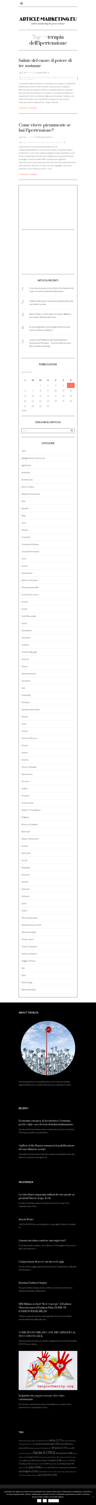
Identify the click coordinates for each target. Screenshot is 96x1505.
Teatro (24, 910)
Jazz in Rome (26, 1219)
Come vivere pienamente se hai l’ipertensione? (45, 127)
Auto (23, 501)
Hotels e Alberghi (29, 652)
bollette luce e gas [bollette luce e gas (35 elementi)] (36, 1448)
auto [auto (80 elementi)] (64, 1444)
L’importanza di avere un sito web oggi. (41, 1261)
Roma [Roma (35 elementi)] (44, 1467)
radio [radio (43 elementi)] (22, 1468)
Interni (24, 666)
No (45, 1501)
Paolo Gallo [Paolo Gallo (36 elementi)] (54, 1464)
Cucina (24, 566)
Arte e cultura (27, 487)
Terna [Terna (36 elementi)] (53, 1471)
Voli (23, 968)
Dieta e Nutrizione (29, 580)
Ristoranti (25, 831)
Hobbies (25, 645)
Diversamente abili (29, 587)
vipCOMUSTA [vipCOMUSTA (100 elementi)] (47, 1475)
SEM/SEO (26, 853)
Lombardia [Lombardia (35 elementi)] (64, 1457)
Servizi (24, 860)
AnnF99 (29, 72)
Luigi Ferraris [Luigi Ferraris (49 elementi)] (28, 1460)
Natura (24, 752)
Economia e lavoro (30, 594)
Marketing (26, 695)
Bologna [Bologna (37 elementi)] (47, 1448)
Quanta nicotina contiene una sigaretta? (42, 1240)
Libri (23, 688)
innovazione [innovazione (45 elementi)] (44, 1457)
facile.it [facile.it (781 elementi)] (44, 1452)
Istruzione (25, 680)
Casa (23, 522)
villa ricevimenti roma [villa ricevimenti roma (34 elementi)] (29, 1475)
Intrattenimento (28, 673)
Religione (25, 817)
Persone (25, 781)
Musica (24, 745)
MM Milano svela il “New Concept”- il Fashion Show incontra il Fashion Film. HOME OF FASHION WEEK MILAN (45, 1307)
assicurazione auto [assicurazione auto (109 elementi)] (48, 1443)
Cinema (24, 530)
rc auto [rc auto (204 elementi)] (33, 1467)
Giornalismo (26, 630)
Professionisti (27, 803)
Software (25, 889)
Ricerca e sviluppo (29, 824)
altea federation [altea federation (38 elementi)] (28, 1444)
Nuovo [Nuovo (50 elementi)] (26, 1464)
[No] (92, 1496)
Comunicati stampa (28, 77)
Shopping (25, 867)
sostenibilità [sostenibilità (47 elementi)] (43, 1472)
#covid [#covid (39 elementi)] (22, 1441)
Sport (23, 903)
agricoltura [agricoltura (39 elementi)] (44, 1441)
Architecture (27, 479)
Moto (23, 724)
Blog (23, 142)
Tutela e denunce (29, 946)
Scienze (24, 846)
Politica (24, 788)
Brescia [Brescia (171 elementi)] (59, 1447)
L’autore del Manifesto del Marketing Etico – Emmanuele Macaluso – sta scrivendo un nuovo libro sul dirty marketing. (50, 342)
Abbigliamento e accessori (33, 458)
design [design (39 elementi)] (29, 1453)
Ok (39, 1501)
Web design (26, 982)
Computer (26, 537)
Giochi (24, 623)
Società (31, 79)
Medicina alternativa (60, 77)
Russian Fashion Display (33, 1283)
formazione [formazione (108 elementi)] (64, 1453)
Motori (24, 731)
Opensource (27, 774)
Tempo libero (27, 939)
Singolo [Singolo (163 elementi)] (30, 1471)
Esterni (24, 601)
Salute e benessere (56, 142)
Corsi (23, 558)
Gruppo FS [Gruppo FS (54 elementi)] (32, 1457)
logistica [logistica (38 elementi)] (54, 1457)
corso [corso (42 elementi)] (22, 1453)
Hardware (26, 637)
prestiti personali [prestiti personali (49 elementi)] (66, 1464)
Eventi (24, 609)
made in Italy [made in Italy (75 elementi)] (42, 1460)
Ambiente (25, 472)
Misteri (24, 716)
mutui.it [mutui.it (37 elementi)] (66, 1460)
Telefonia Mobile (28, 932)
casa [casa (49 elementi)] (71, 1448)
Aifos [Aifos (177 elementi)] (55, 1440)
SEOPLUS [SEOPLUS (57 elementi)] (53, 1467)
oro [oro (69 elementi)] (45, 1463)
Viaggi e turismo (28, 961)
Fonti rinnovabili (28, 616)
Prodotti (25, 795)
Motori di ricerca (29, 738)
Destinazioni (26, 573)
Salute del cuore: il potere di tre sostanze (45, 63)
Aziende (25, 508)
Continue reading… (28, 108)
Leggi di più (53, 1501)
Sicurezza (25, 874)
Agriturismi (26, 465)
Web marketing (28, 989)
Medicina (47, 77)
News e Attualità (28, 767)
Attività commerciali (30, 494)
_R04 (23, 451)
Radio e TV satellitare (31, 810)
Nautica (24, 759)
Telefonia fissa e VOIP (31, 925)
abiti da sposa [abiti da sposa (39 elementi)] (32, 1441)
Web (23, 975)
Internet (40, 77)
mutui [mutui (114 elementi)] (55, 1460)
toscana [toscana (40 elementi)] (61, 1471)
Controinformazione (30, 551)
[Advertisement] (48, 207)
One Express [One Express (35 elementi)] (36, 1464)
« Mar (23, 410)
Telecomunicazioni (29, 917)
